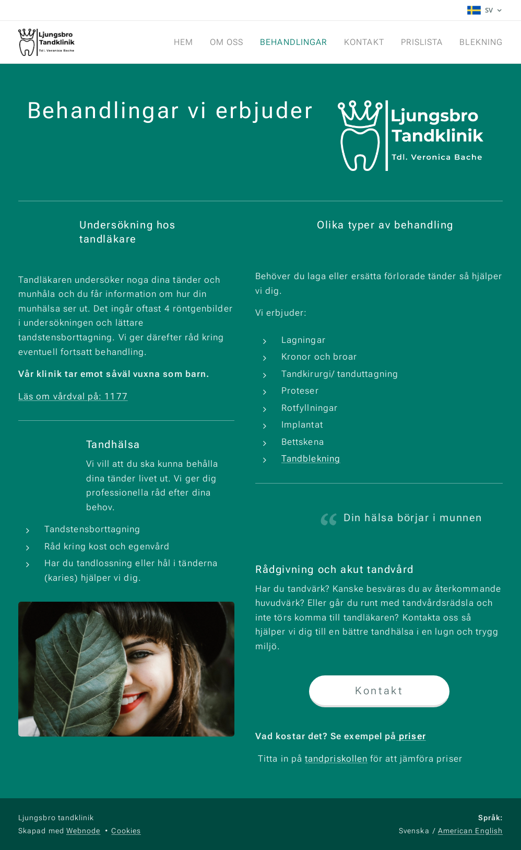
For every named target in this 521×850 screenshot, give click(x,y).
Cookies (126, 830)
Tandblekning (310, 458)
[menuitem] (177, 42)
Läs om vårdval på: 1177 (73, 395)
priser (411, 736)
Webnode (83, 830)
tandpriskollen (335, 758)
